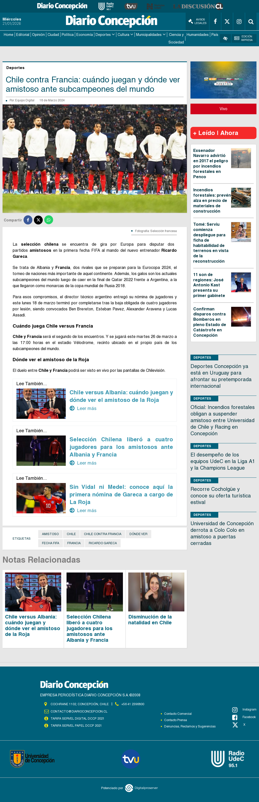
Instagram (244, 709)
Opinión (38, 34)
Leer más (83, 408)
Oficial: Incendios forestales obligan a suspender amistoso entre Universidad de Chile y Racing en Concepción (222, 420)
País (214, 34)
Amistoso (50, 533)
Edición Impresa (243, 38)
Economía (84, 34)
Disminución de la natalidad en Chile (150, 619)
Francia (74, 542)
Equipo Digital (24, 100)
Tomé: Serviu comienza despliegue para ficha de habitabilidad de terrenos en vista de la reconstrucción (210, 242)
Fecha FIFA (50, 542)
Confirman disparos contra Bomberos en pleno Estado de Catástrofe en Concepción (209, 321)
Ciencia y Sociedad (176, 38)
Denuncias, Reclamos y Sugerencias (189, 726)
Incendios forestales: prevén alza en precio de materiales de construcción (212, 200)
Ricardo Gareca (103, 542)
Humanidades (198, 34)
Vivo (223, 108)
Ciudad (53, 34)
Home (8, 34)
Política (68, 34)
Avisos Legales (197, 21)
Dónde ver (138, 533)
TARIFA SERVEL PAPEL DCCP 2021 (76, 725)
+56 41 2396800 (132, 703)
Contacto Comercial (178, 713)
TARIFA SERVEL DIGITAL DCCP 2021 (77, 718)
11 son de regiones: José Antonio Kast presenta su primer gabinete (209, 284)
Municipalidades (149, 34)
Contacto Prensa (175, 719)
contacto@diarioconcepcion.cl (79, 711)
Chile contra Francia (102, 533)
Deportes (103, 34)
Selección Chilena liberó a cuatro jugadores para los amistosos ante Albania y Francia (121, 446)
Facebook (244, 717)
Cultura (123, 34)
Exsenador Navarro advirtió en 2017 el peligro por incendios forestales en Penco (210, 163)
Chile (71, 533)
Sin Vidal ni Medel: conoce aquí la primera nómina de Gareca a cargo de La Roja (121, 494)
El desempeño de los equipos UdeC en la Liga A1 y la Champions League (222, 461)
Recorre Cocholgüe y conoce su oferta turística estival (220, 495)
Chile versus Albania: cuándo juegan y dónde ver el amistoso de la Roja (32, 625)
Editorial (22, 34)
